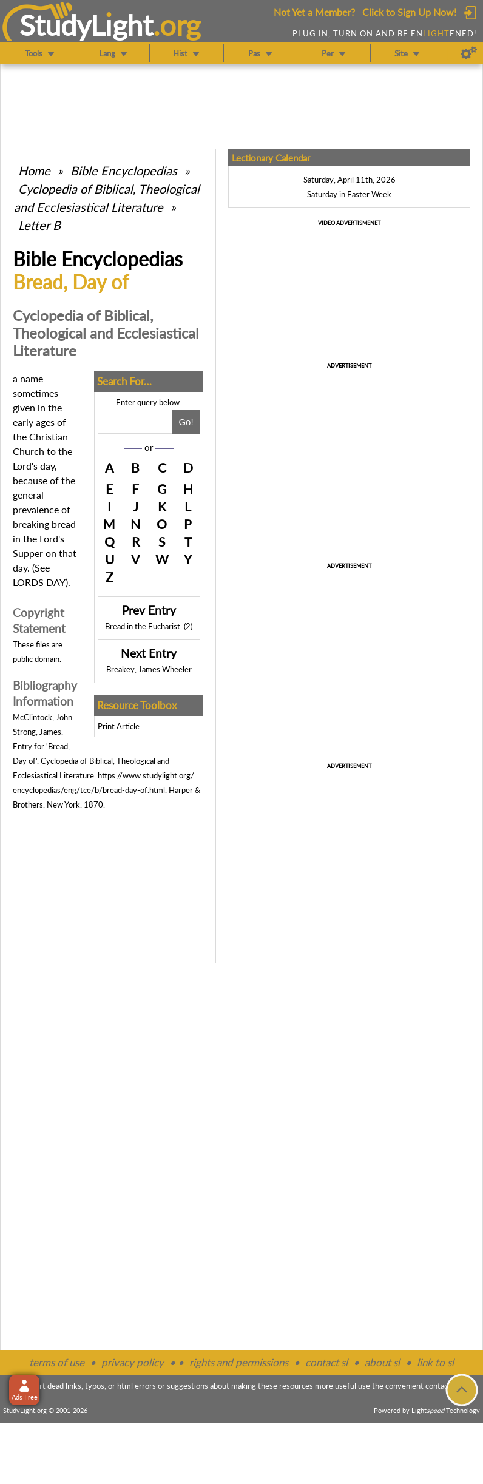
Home (34, 170)
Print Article (119, 726)
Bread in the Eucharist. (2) (148, 626)
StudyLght (86, 25)
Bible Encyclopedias (123, 170)
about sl (382, 1362)
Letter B (39, 225)
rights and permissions (238, 1362)
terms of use (56, 1362)
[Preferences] (469, 53)
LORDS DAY (39, 582)
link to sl (435, 1362)
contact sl (326, 1362)
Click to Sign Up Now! (409, 12)
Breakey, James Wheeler (149, 669)
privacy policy (132, 1362)
